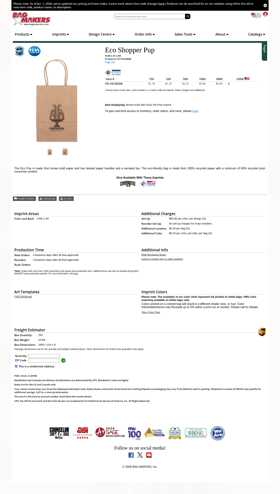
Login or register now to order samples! (165, 263)
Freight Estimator (25, 201)
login (201, 114)
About (221, 34)
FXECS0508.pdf (23, 301)
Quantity (21, 367)
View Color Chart (151, 323)
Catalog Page (49, 201)
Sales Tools (185, 34)
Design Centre (102, 34)
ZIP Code (20, 372)
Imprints (60, 34)
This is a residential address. (35, 378)
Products (23, 34)
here (161, 3)
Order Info (145, 34)
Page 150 (110, 62)
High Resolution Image (155, 258)
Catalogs (256, 34)
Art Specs (69, 201)
